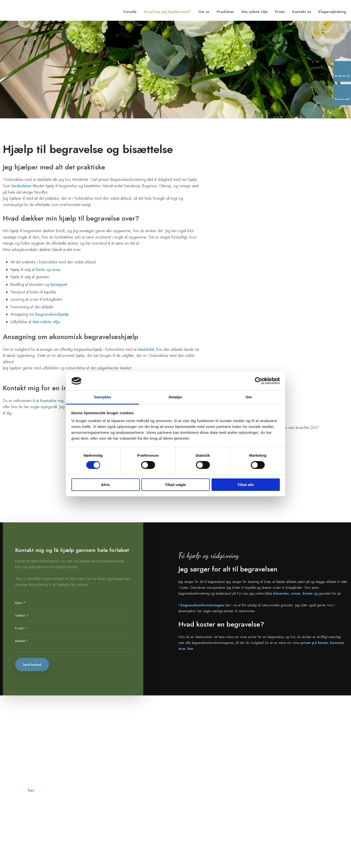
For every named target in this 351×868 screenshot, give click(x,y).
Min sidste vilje (255, 11)
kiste (40, 269)
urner (296, 593)
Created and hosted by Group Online (322, 832)
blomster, (281, 593)
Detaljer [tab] (175, 397)
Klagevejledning (332, 11)
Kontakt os (301, 11)
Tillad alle (245, 485)
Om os (203, 11)
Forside (130, 11)
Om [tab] (248, 397)
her (31, 790)
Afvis (105, 485)
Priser (280, 11)
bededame (21, 186)
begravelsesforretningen (202, 605)
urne (56, 269)
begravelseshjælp (52, 314)
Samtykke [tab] (102, 397)
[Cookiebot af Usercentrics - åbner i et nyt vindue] (258, 380)
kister (308, 593)
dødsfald (146, 349)
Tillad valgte (175, 485)
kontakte (49, 400)
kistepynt (58, 284)
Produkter (225, 11)
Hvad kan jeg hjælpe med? (167, 11)
